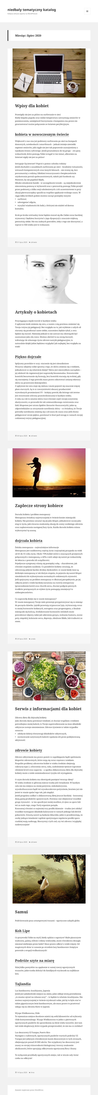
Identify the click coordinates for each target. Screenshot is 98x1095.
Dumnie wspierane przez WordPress (29, 1090)
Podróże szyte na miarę (34, 960)
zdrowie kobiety (28, 750)
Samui (21, 911)
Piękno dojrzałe (28, 356)
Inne (32, 1072)
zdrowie (34, 242)
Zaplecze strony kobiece (39, 505)
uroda (33, 639)
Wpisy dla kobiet (32, 105)
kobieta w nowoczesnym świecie (42, 134)
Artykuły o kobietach (36, 312)
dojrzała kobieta (28, 540)
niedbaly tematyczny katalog (32, 9)
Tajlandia (23, 984)
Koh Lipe (22, 930)
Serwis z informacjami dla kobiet (48, 708)
